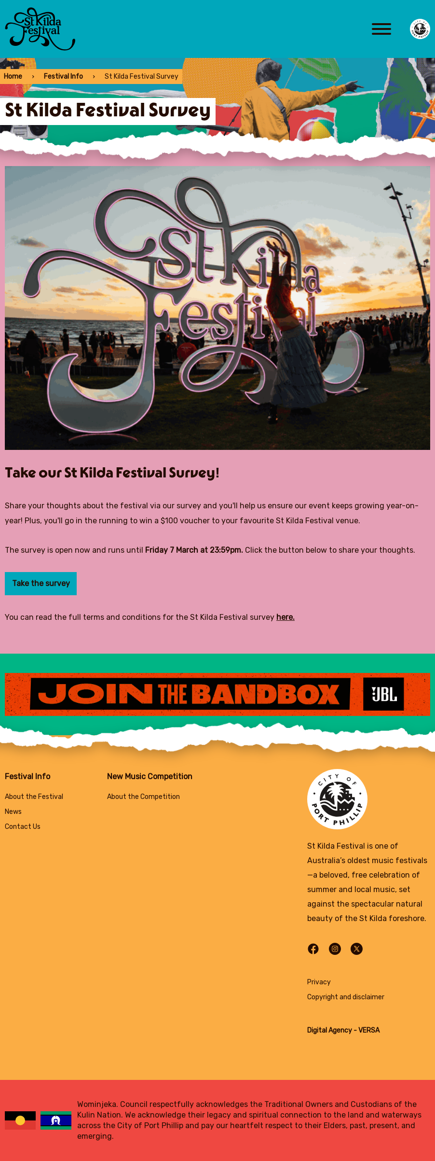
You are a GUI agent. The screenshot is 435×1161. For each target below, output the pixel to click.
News (13, 812)
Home (13, 76)
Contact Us (23, 827)
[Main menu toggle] (381, 29)
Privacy (319, 982)
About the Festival (34, 797)
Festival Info (63, 76)
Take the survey (41, 583)
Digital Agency (329, 1030)
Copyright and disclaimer (345, 997)
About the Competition (143, 797)
